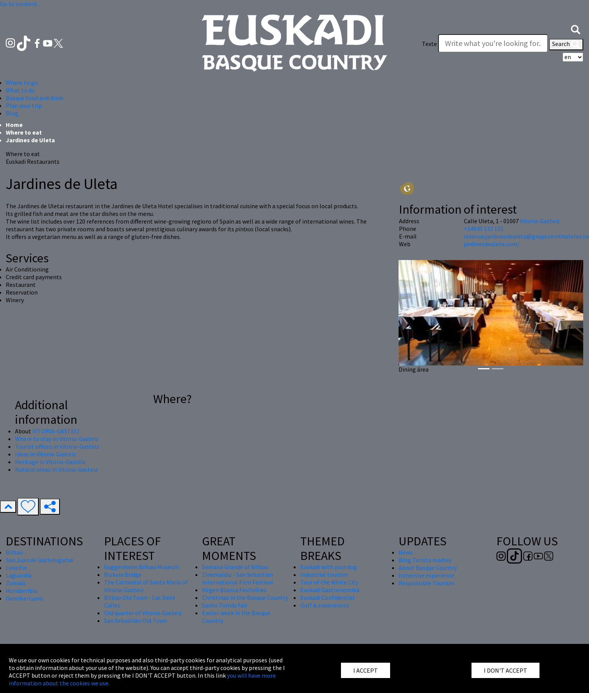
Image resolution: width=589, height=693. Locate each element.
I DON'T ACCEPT (505, 670)
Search (566, 44)
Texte (429, 44)
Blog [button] (12, 113)
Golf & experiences (324, 605)
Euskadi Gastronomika (329, 590)
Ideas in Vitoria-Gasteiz (45, 454)
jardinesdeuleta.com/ (492, 244)
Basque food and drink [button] (34, 98)
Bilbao (14, 552)
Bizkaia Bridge (123, 574)
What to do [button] (20, 90)
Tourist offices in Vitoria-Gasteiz (57, 446)
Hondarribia (21, 590)
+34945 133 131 (483, 228)
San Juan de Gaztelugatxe (39, 560)
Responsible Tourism (426, 583)
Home (14, 124)
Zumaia (15, 583)
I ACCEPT (365, 670)
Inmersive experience (426, 575)
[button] (575, 29)
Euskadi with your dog (328, 567)
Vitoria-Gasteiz (540, 221)
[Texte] (493, 43)
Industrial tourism (324, 574)
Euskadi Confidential (327, 597)
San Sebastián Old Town (135, 620)
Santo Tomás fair (224, 605)
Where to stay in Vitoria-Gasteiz (57, 439)
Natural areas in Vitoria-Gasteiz (56, 469)
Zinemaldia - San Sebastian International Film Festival (237, 578)
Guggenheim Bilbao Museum (141, 567)
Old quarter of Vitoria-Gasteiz (143, 613)
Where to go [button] (22, 82)
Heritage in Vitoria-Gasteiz (50, 462)
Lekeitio (16, 567)
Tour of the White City (329, 582)
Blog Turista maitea (425, 560)
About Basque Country (428, 567)
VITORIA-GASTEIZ (56, 431)
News (406, 552)
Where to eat (24, 132)
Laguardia (18, 575)
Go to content (18, 4)
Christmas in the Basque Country (245, 597)
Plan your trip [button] (24, 105)
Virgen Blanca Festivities (234, 590)
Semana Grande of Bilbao (235, 567)
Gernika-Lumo (24, 598)
